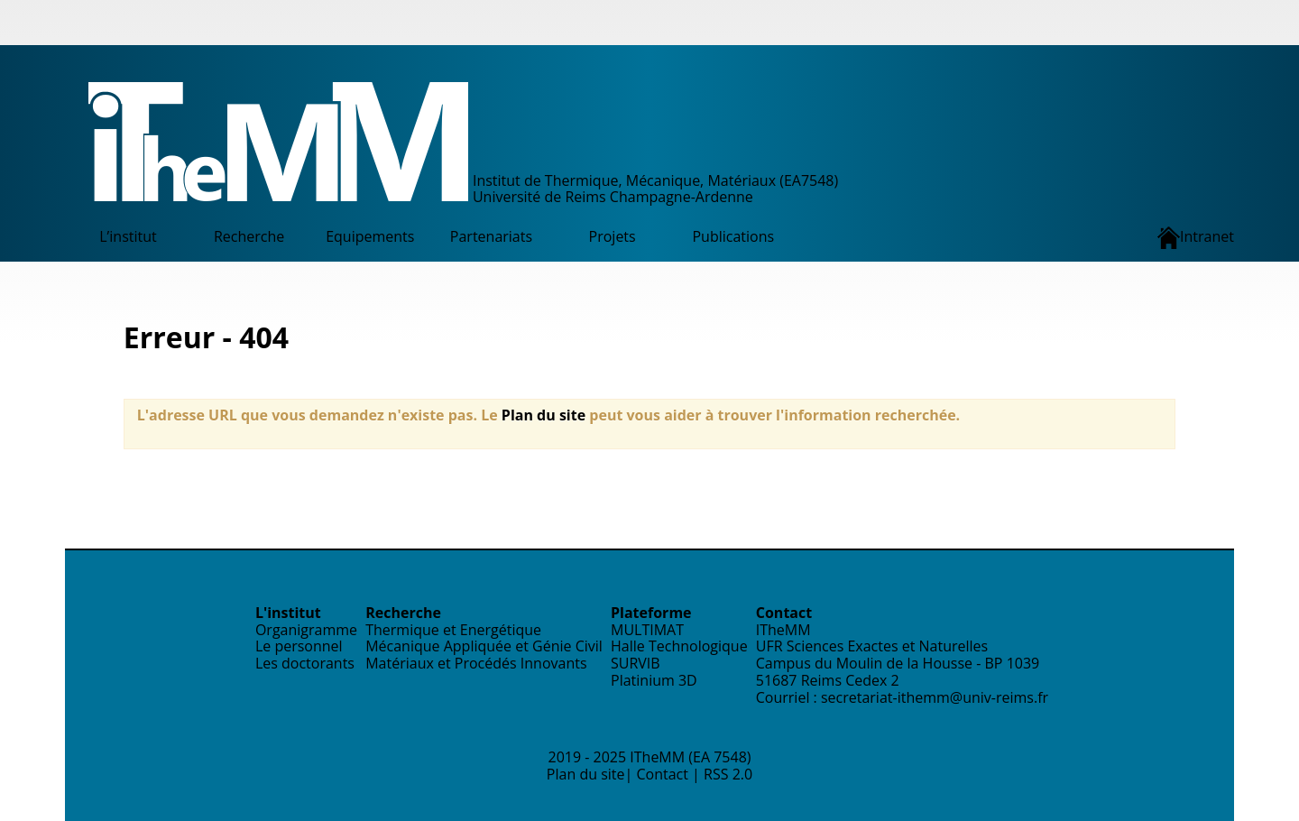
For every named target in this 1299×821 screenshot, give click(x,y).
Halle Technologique (679, 646)
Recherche (249, 236)
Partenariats (491, 236)
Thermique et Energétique (453, 630)
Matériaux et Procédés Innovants (475, 663)
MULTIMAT (647, 630)
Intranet (1195, 237)
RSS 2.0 (728, 774)
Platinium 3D (654, 680)
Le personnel (299, 646)
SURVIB (635, 663)
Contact (661, 774)
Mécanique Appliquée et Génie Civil (484, 646)
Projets (612, 236)
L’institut (128, 236)
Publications (733, 236)
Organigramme (306, 630)
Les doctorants (305, 663)
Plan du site (543, 415)
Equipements (370, 236)
